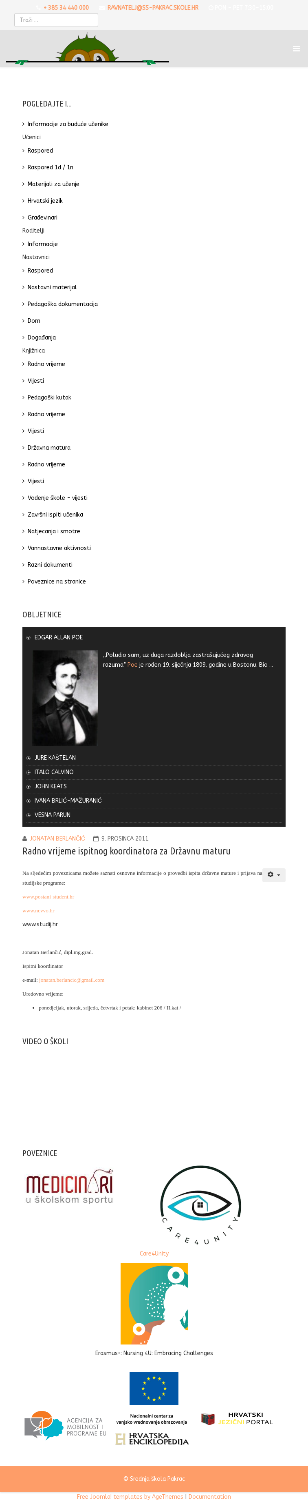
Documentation (210, 1496)
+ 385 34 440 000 (66, 7)
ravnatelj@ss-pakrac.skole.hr (153, 7)
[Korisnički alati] (274, 875)
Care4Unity (154, 1253)
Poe (133, 664)
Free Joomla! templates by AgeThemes (130, 1496)
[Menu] (297, 48)
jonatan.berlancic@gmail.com (71, 980)
